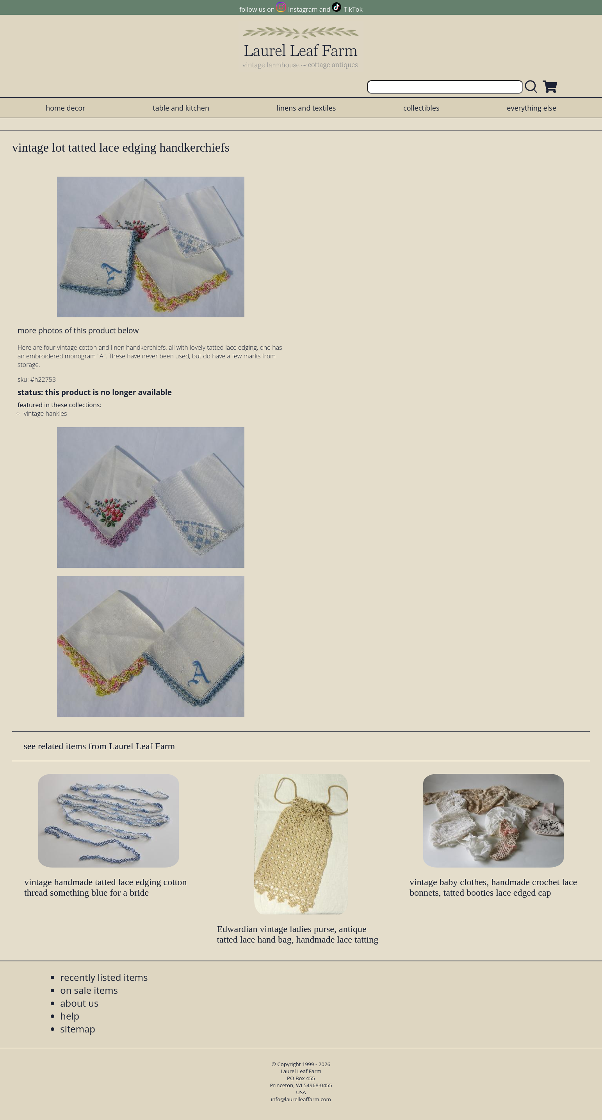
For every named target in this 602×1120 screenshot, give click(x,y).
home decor (65, 108)
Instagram (302, 9)
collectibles (421, 108)
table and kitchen (181, 108)
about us (79, 1003)
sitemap (77, 1028)
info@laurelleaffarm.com (301, 1099)
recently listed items (104, 977)
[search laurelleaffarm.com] (533, 87)
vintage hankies (45, 413)
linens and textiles (306, 108)
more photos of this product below (78, 330)
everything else (531, 108)
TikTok (353, 9)
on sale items (89, 990)
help (69, 1015)
